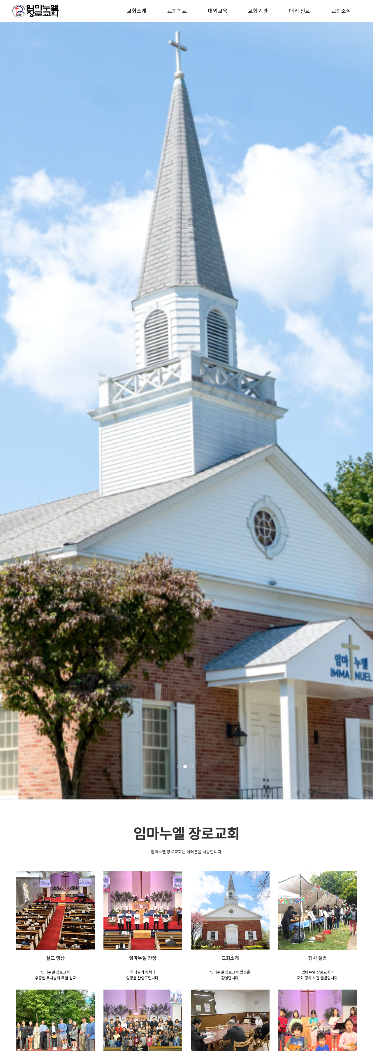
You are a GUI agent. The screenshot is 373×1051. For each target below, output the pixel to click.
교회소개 (137, 11)
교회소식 (341, 11)
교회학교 (177, 11)
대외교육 (218, 11)
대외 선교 (299, 11)
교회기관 (258, 11)
